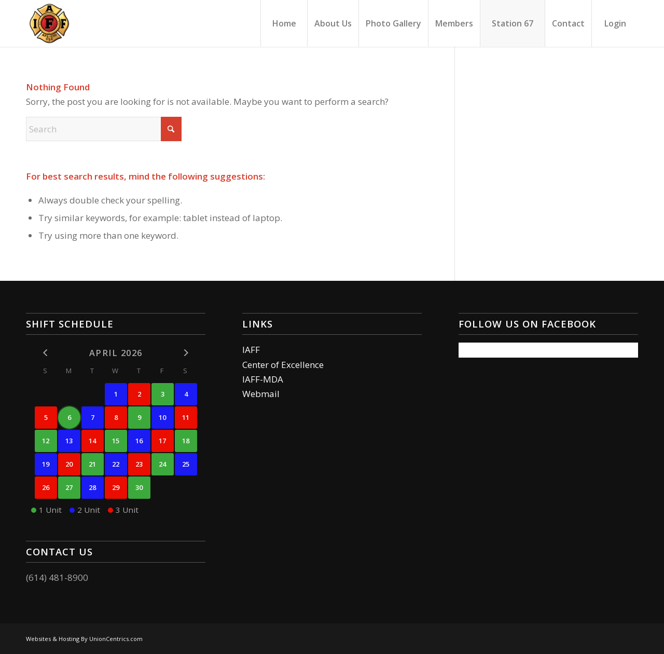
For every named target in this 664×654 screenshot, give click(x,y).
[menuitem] (283, 23)
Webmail (261, 394)
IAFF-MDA (262, 379)
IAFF (251, 350)
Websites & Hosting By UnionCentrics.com (84, 639)
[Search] (104, 129)
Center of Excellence (283, 365)
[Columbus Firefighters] (49, 23)
